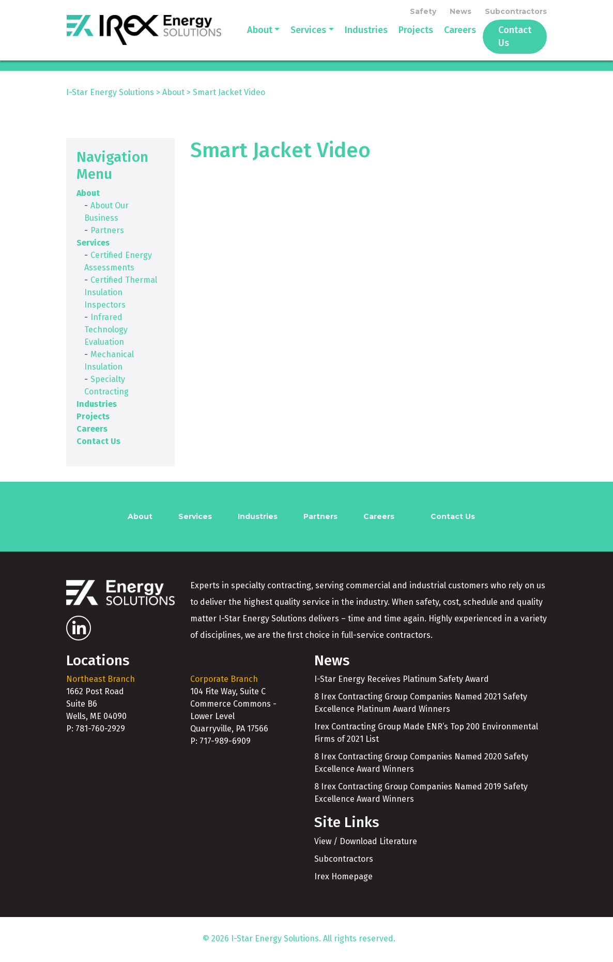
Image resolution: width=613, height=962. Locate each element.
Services (295, 37)
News (460, 11)
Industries (352, 37)
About (246, 37)
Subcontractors (516, 11)
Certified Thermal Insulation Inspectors (120, 294)
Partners (107, 232)
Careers (447, 37)
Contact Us (508, 37)
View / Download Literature (365, 843)
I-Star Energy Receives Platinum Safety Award (401, 681)
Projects (402, 37)
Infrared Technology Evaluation (106, 331)
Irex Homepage (343, 878)
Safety (423, 11)
